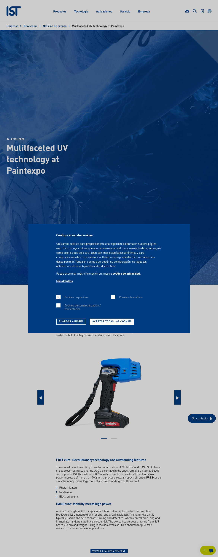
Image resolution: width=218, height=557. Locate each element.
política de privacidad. (127, 274)
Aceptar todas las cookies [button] (112, 321)
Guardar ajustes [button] (71, 321)
